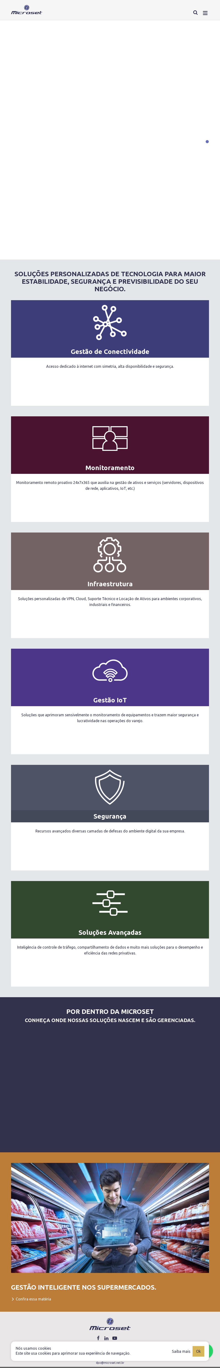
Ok (198, 1351)
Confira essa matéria (31, 1299)
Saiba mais (181, 1351)
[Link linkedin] (106, 1338)
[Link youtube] (114, 1338)
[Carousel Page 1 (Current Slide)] (207, 141)
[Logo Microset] (110, 1324)
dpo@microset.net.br (110, 1362)
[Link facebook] (98, 1338)
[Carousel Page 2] (207, 149)
